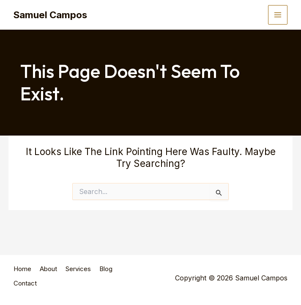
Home (22, 276)
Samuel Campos (53, 14)
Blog (105, 276)
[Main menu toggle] (277, 15)
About (48, 276)
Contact (25, 287)
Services (78, 276)
